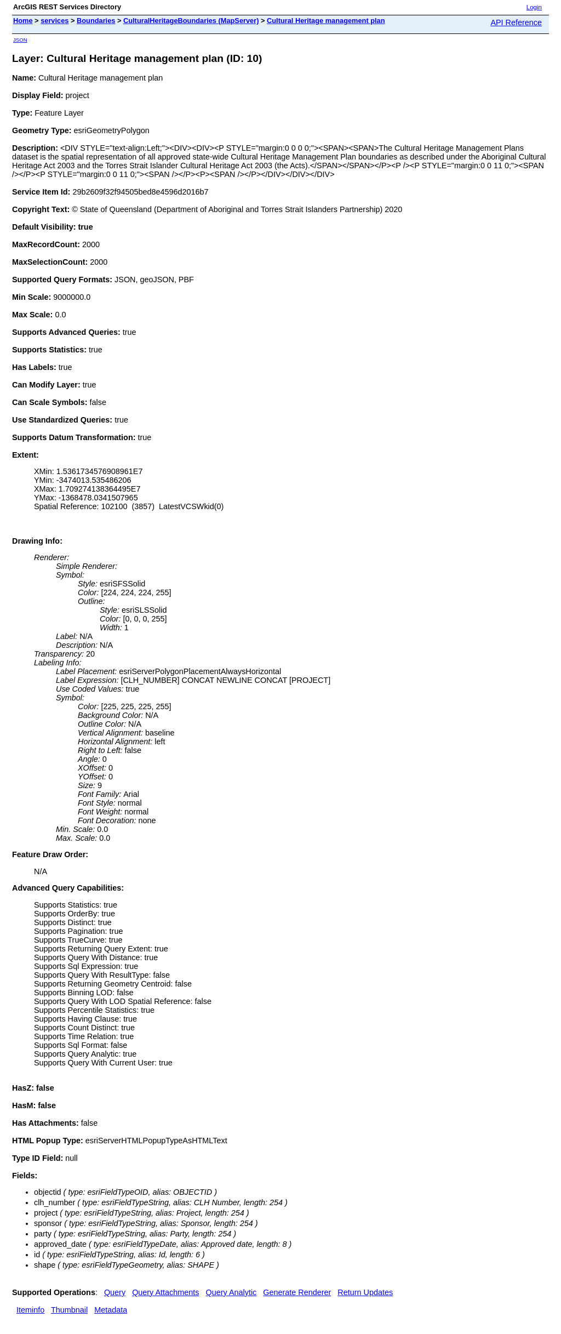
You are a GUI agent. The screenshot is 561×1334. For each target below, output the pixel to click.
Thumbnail (69, 1310)
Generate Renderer (297, 1292)
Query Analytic (231, 1292)
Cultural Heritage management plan (326, 20)
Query (114, 1292)
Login (534, 7)
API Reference (516, 22)
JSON (20, 40)
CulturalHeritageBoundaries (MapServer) (191, 20)
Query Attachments (165, 1292)
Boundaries (96, 20)
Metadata (110, 1310)
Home (23, 20)
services (54, 20)
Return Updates (365, 1292)
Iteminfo (30, 1310)
